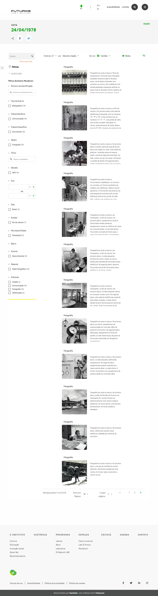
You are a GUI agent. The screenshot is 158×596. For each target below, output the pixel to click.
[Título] (21, 153)
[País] (21, 204)
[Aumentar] (30, 187)
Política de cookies (77, 583)
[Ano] (21, 180)
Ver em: (92, 56)
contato (125, 7)
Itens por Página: (77, 494)
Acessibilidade (33, 583)
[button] (120, 492)
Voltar (146, 24)
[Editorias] (21, 277)
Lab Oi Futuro (85, 545)
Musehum (83, 548)
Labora (59, 541)
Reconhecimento (17, 556)
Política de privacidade (54, 583)
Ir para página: (102, 494)
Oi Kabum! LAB (62, 552)
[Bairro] (21, 243)
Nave (58, 545)
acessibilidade (113, 7)
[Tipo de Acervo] (21, 101)
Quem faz (14, 552)
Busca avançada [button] (26, 62)
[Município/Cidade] (21, 230)
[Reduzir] (33, 187)
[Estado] (21, 217)
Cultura (13, 541)
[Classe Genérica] (21, 114)
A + (98, 5)
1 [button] (129, 492)
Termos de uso (16, 583)
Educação (14, 545)
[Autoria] (21, 251)
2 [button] (134, 492)
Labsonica (60, 548)
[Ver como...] (144, 55)
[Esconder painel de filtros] (2, 68)
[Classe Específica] (21, 127)
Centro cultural (86, 541)
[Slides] (126, 55)
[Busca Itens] (21, 56)
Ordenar (47, 56)
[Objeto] (21, 140)
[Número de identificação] (21, 86)
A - (98, 9)
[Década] (21, 167)
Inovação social (17, 548)
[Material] (21, 264)
